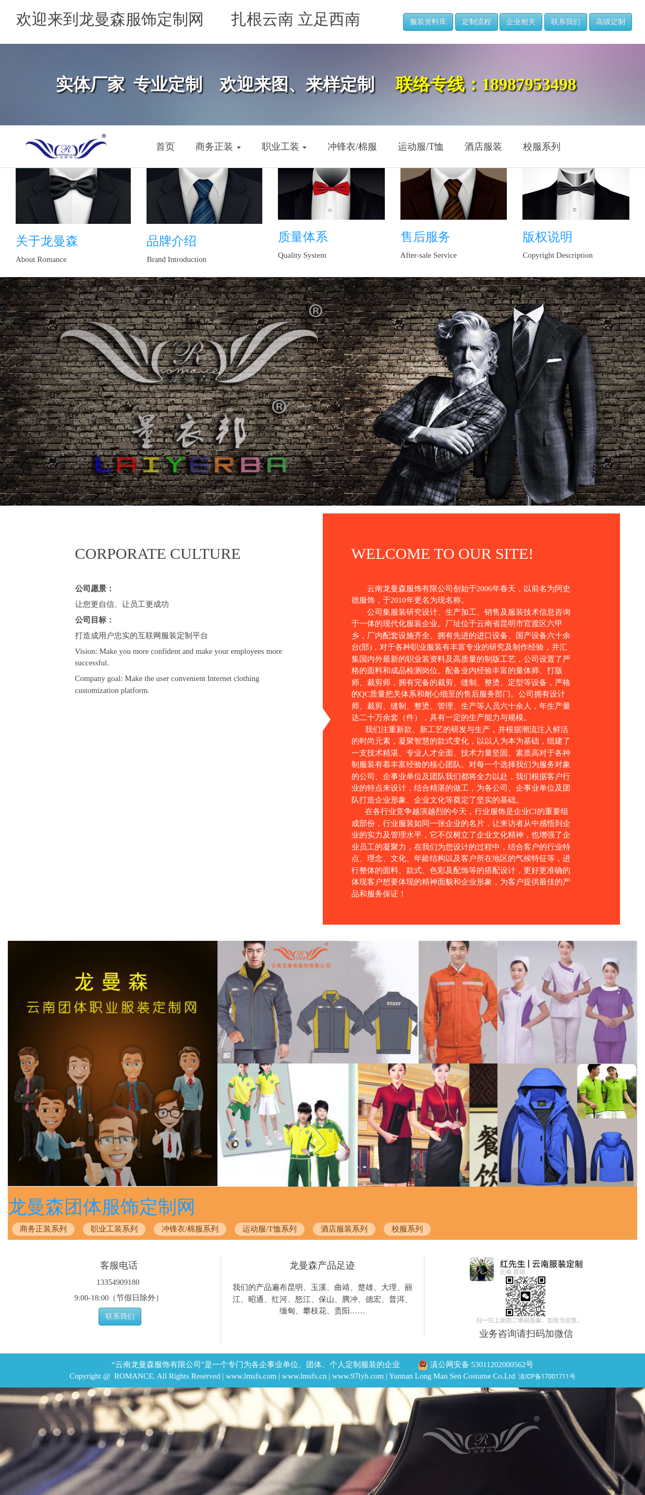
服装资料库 (428, 22)
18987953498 (529, 84)
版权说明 (547, 237)
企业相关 (521, 22)
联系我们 (565, 22)
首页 (165, 146)
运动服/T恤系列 (269, 1229)
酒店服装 (483, 146)
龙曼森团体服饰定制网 (102, 1207)
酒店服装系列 (344, 1229)
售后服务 (425, 237)
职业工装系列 (114, 1229)
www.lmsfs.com (251, 1376)
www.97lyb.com (358, 1376)
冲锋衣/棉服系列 (190, 1229)
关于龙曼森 (47, 241)
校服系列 (542, 146)
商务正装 (218, 146)
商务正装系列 (43, 1229)
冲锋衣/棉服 (352, 146)
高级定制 (610, 22)
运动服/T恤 (421, 146)
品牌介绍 (172, 241)
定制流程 (476, 22)
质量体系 (303, 237)
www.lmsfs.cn (304, 1376)
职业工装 (284, 146)
